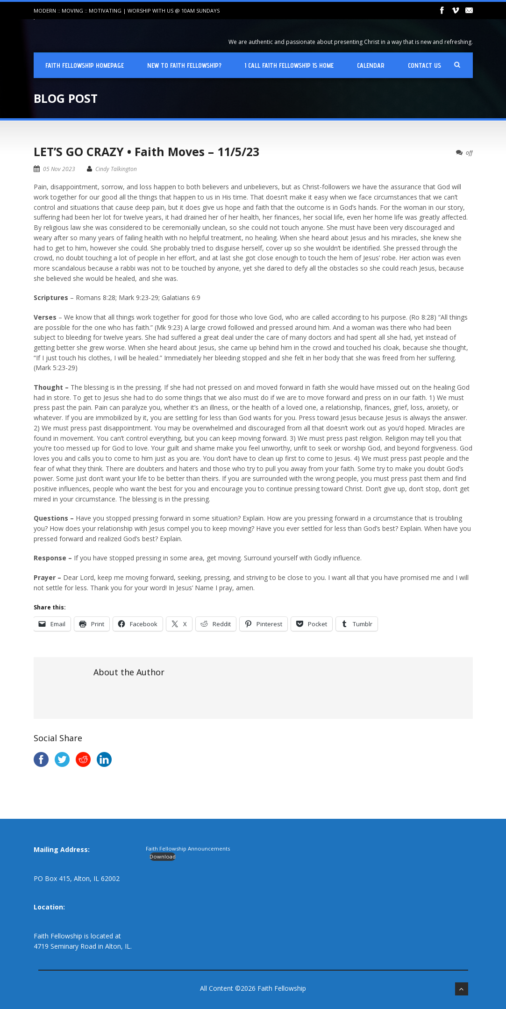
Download (163, 856)
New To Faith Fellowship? (184, 65)
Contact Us (424, 65)
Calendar (371, 65)
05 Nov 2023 (59, 169)
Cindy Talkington (116, 169)
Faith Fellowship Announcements (188, 848)
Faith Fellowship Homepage (84, 65)
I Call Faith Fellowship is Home (289, 65)
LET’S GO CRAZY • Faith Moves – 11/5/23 (146, 151)
